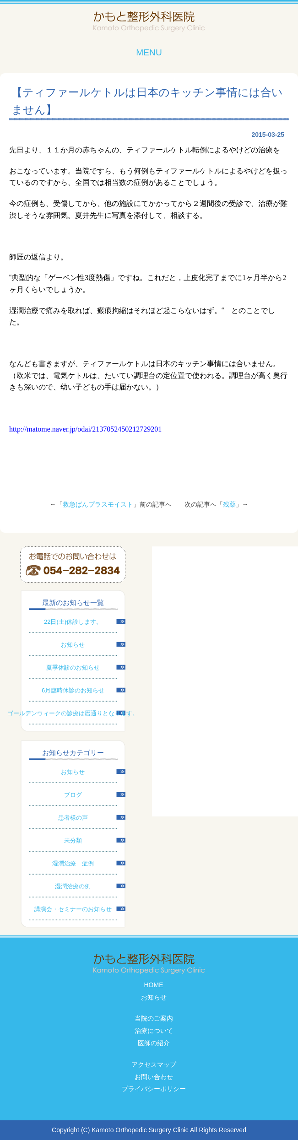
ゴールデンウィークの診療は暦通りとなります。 (72, 713)
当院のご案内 (154, 1018)
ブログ (73, 794)
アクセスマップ (153, 1064)
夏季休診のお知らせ (73, 667)
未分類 (73, 840)
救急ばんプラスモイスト (98, 504)
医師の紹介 (154, 1043)
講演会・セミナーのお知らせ (73, 909)
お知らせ (73, 644)
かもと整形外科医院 (149, 21)
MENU (149, 52)
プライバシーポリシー (154, 1088)
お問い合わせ (154, 1077)
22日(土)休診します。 (73, 621)
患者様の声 (73, 817)
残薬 (229, 504)
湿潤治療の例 (73, 886)
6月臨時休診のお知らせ (73, 690)
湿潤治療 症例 (73, 863)
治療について (154, 1030)
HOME (153, 985)
